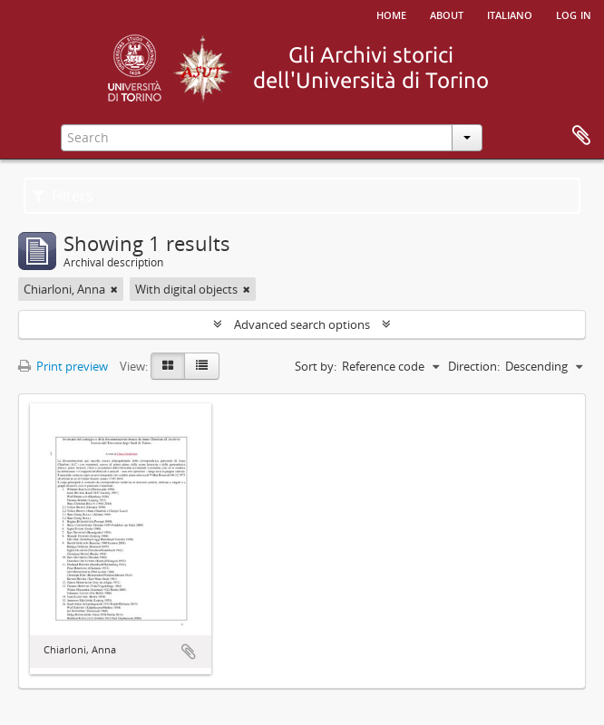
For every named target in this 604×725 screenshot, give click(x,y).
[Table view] (201, 366)
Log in (573, 14)
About (446, 14)
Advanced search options (302, 324)
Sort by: (315, 366)
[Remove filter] (114, 289)
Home (391, 14)
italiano (509, 14)
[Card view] (168, 366)
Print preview (63, 366)
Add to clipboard (189, 652)
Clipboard (581, 136)
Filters (63, 196)
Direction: (474, 366)
